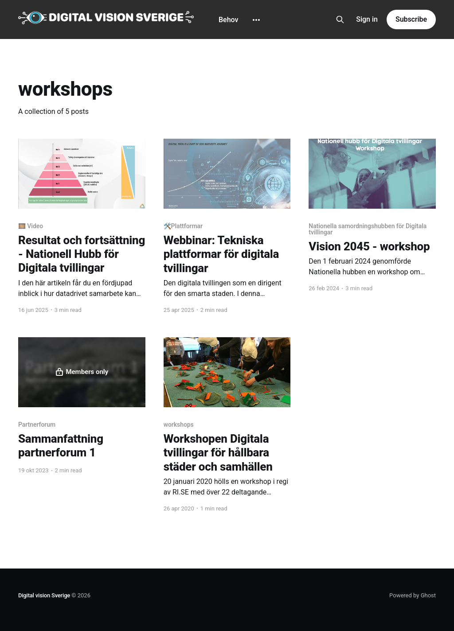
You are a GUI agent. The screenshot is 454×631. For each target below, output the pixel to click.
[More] (256, 20)
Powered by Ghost (412, 595)
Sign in (367, 19)
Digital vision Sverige (44, 595)
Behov (228, 20)
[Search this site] (340, 19)
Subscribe (411, 19)
